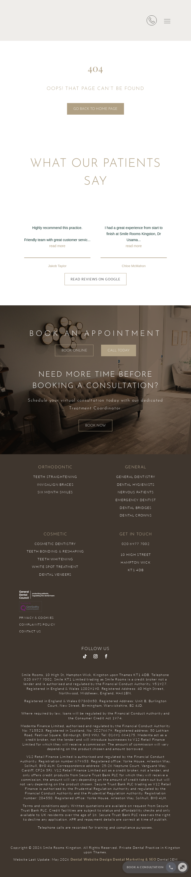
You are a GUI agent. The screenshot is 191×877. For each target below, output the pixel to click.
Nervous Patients (136, 492)
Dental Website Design (91, 859)
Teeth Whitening (55, 559)
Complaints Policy (37, 624)
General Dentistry (135, 477)
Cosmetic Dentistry (55, 544)
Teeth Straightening (55, 477)
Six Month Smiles (55, 492)
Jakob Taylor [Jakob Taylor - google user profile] (57, 266)
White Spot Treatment (55, 567)
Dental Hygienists (136, 484)
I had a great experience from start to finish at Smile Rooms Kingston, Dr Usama (134, 237)
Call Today (120, 350)
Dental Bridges (135, 508)
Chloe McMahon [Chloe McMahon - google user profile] (134, 266)
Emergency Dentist (135, 500)
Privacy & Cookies (36, 618)
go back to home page (95, 109)
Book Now (95, 426)
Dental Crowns (136, 515)
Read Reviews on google (95, 279)
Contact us (30, 631)
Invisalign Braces (55, 484)
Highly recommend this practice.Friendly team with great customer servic (57, 237)
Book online (73, 350)
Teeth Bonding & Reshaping (55, 551)
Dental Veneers (55, 574)
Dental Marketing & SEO (134, 859)
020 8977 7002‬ (136, 544)
